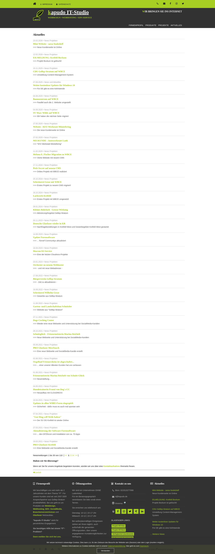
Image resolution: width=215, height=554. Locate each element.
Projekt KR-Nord (118, 530)
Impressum (47, 4)
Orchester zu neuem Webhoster (48, 265)
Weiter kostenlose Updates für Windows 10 (54, 85)
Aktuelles (176, 25)
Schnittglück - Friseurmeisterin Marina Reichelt (56, 334)
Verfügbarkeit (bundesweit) (122, 534)
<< (66, 455)
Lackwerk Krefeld (42, 196)
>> (76, 455)
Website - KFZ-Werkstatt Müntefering (52, 127)
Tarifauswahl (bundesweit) (122, 538)
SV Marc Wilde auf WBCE (46, 113)
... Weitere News (157, 534)
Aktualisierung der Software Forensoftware (54, 431)
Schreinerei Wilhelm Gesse (46, 292)
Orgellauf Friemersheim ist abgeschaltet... (53, 362)
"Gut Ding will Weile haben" (47, 417)
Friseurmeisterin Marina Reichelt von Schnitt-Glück (58, 375)
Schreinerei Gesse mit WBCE (47, 182)
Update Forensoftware (44, 237)
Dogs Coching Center (43, 320)
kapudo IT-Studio (68, 12)
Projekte (163, 25)
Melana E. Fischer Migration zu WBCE (52, 154)
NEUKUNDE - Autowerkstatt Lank (50, 140)
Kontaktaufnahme (111, 466)
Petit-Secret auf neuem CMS (47, 168)
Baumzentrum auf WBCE (45, 99)
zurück (38, 472)
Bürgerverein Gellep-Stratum (47, 279)
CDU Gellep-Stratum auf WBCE (49, 71)
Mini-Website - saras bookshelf (48, 44)
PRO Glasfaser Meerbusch (46, 348)
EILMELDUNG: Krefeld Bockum (49, 57)
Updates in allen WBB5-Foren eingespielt (53, 403)
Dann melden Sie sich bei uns (47, 537)
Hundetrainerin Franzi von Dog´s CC (51, 389)
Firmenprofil (136, 25)
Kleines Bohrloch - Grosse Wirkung (50, 209)
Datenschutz (65, 4)
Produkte (150, 25)
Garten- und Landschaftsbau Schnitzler (52, 306)
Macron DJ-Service (42, 251)
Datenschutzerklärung (116, 551)
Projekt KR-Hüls (118, 526)
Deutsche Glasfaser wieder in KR (49, 223)
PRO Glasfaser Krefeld (44, 444)
